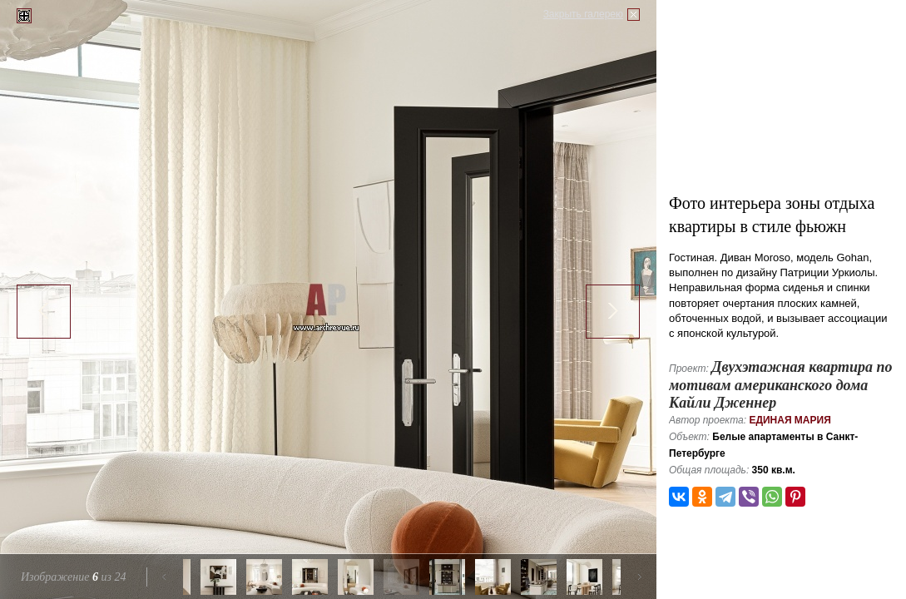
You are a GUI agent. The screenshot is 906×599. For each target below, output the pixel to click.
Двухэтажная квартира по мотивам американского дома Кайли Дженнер (781, 385)
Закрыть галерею (583, 14)
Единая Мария (789, 420)
